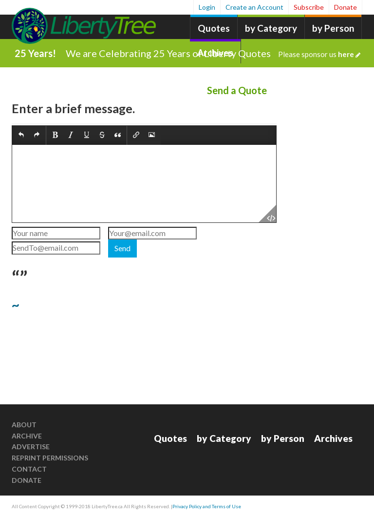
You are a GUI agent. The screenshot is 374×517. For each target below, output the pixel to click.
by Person (333, 28)
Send (122, 248)
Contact (29, 469)
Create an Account (254, 7)
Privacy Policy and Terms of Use (206, 506)
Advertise (31, 446)
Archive (27, 436)
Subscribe (309, 7)
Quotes (214, 28)
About (24, 424)
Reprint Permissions (50, 458)
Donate (345, 7)
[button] (21, 135)
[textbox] (144, 183)
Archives (333, 438)
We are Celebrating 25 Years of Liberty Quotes (213, 53)
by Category (271, 28)
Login (207, 7)
